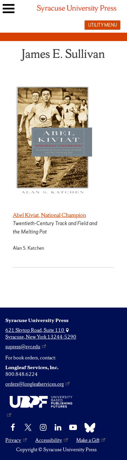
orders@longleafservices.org (34, 384)
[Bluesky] (88, 428)
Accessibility (48, 440)
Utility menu (102, 25)
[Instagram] (43, 427)
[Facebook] (12, 427)
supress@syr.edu (22, 347)
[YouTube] (73, 427)
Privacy (13, 440)
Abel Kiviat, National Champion (49, 215)
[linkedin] (58, 427)
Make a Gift (87, 440)
